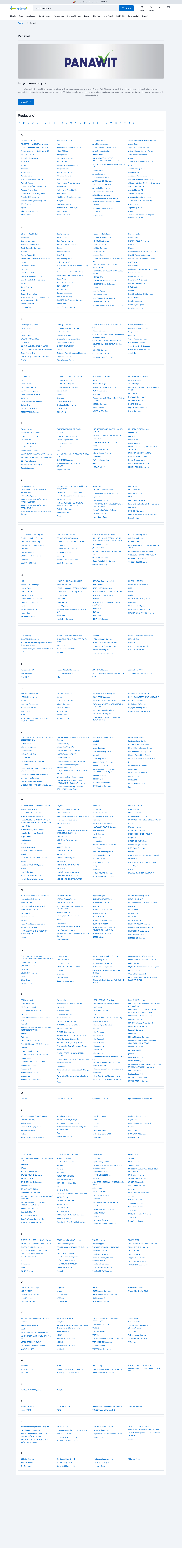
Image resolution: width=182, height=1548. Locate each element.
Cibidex (59, 349)
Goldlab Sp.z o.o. (134, 542)
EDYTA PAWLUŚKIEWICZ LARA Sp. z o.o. (36, 454)
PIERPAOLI (61, 1066)
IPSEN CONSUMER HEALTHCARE (141, 636)
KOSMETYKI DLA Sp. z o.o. (102, 714)
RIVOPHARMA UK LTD (101, 1130)
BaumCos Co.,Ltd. (27, 273)
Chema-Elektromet (64, 335)
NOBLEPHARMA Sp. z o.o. (102, 910)
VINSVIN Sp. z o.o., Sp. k (66, 1338)
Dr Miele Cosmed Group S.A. (139, 377)
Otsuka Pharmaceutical (137, 974)
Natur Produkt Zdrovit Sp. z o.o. (33, 924)
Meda (59, 827)
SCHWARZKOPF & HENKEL (67, 1155)
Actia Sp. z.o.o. (26, 176)
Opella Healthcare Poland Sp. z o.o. (105, 956)
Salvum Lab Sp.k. (27, 1178)
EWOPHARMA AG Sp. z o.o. (139, 463)
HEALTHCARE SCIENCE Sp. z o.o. (69, 592)
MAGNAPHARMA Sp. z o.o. (31, 813)
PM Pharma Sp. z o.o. (100, 1011)
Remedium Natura (99, 1116)
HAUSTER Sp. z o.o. (64, 585)
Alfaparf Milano (62, 151)
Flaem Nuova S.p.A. (99, 517)
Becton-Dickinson (27, 304)
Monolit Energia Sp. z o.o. (137, 845)
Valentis (24, 1322)
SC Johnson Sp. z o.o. (29, 1215)
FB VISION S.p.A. (63, 513)
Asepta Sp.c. (132, 144)
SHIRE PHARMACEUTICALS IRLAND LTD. (73, 1194)
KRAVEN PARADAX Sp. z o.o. (139, 693)
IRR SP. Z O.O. (133, 639)
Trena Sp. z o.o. (134, 1251)
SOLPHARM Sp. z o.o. (100, 1195)
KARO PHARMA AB (28, 708)
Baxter (23, 283)
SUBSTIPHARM (134, 1162)
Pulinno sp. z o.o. (134, 1070)
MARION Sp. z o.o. (28, 847)
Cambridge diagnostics (29, 325)
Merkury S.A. (97, 841)
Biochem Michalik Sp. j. (101, 234)
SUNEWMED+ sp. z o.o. (137, 1178)
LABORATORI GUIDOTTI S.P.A (68, 751)
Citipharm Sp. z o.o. (64, 357)
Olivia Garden (26, 980)
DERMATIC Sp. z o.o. (65, 380)
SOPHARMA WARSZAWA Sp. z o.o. (105, 1202)
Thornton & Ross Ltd (64, 1267)
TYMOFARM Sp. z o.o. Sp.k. (138, 1265)
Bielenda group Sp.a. (64, 293)
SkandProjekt (97, 1155)
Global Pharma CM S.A (101, 557)
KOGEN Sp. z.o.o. (63, 718)
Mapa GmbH (26, 837)
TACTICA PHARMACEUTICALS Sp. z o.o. (36, 1244)
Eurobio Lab (132, 433)
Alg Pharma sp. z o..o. (65, 158)
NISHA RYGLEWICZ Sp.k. (102, 899)
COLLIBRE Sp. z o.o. (99, 350)
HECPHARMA (62, 595)
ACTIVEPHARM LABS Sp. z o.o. (32, 179)
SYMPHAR (132, 1210)
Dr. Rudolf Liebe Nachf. (137, 397)
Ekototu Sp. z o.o (27, 468)
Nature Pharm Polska (29, 927)
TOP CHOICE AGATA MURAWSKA (105, 1247)
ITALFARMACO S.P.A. (136, 650)
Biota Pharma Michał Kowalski (103, 298)
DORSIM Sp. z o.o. (99, 404)
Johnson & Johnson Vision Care (140, 673)
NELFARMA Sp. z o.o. (65, 896)
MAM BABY (25, 826)
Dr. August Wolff (134, 380)
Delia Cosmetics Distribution (31, 401)
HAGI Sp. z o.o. (26, 592)
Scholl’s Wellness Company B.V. (32, 1219)
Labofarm (24, 765)
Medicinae (96, 806)
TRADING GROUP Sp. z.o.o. (102, 1267)
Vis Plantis (60, 1349)
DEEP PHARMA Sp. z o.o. (30, 394)
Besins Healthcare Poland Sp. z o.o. (70, 275)
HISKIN (131, 592)
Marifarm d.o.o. (26, 840)
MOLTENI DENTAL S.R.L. (137, 841)
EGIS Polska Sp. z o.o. (29, 461)
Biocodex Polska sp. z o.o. (102, 237)
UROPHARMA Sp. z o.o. (101, 1291)
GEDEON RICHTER (28, 563)
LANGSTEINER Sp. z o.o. (101, 752)
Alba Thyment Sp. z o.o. (30, 211)
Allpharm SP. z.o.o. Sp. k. (66, 172)
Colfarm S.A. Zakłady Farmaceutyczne (106, 340)
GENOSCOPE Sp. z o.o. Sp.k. (67, 559)
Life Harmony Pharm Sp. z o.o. (139, 752)
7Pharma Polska (134, 1459)
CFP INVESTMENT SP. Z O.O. (68, 328)
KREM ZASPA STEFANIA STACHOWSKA (143, 697)
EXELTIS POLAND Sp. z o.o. (138, 467)
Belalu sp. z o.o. (62, 237)
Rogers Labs (132, 1120)
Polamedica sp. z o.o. (100, 1021)
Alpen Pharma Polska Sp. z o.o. (68, 183)
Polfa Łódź (96, 1028)
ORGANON (96, 976)
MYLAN (131, 869)
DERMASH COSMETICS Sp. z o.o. (69, 377)
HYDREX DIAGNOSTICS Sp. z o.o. (141, 613)
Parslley (23, 1033)
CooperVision (133, 332)
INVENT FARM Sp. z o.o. (101, 650)
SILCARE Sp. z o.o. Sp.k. (66, 1201)
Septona (60, 1169)
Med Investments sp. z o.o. (67, 820)
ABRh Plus (25, 162)
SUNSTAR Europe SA (136, 1182)
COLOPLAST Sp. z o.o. (100, 354)
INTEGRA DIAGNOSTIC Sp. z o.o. (105, 643)
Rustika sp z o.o (134, 1137)
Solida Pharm (97, 1188)
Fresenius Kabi (133, 518)
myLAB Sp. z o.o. (134, 866)
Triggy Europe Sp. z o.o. (137, 1258)
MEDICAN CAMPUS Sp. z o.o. (68, 875)
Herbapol (95, 599)
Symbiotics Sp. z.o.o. (136, 1207)
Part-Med (24, 1037)
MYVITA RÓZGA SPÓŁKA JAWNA (141, 873)
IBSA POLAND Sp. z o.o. (30, 639)
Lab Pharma (25, 758)
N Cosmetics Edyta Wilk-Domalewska (35, 896)
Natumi (23, 920)
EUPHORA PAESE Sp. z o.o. (138, 429)
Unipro (59, 1291)
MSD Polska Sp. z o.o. (136, 848)
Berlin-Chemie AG (63, 262)
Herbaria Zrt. (97, 608)
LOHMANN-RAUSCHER (137, 773)
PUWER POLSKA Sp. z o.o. (138, 1081)
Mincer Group (97, 869)
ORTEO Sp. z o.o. (134, 970)
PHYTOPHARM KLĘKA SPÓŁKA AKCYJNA (73, 1059)
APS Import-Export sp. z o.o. (103, 192)
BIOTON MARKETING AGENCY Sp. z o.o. (108, 305)
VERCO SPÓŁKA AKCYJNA (31, 1342)
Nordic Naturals (98, 917)
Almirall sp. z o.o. (63, 179)
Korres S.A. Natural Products (103, 710)
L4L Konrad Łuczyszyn (29, 747)
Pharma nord (26, 1069)
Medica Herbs (62, 854)
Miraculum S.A (133, 809)
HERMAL (95, 612)
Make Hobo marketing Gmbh (32, 816)
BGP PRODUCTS (63, 286)
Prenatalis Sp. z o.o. (135, 1030)
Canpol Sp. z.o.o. (27, 332)
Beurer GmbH (62, 279)
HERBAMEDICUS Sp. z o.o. (102, 595)
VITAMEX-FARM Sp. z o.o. (102, 1342)
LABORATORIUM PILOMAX (103, 737)
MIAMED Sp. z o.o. (99, 859)
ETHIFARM (96, 456)
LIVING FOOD (133, 769)
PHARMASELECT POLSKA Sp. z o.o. (70, 1004)
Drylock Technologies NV (137, 408)
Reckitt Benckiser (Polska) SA (67, 1120)
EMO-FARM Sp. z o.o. (65, 460)
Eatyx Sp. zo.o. (26, 429)
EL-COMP (60, 433)
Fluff (130, 497)
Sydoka (131, 1196)
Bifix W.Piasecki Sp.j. (64, 297)
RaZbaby (24, 1134)
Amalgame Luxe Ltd (64, 204)
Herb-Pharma (97, 585)
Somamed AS (97, 1199)
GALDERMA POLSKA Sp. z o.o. (32, 545)
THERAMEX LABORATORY (67, 1264)
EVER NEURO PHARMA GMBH (140, 453)
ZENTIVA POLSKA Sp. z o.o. (102, 1427)
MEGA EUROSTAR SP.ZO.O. (103, 823)
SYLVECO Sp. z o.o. (135, 1203)
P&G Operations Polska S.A (31, 1011)
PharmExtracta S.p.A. (64, 1028)
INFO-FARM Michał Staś (66, 649)
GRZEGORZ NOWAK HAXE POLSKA (142, 555)
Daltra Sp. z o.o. (27, 384)
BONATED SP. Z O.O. (136, 276)
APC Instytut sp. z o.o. (100, 177)
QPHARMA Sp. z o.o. (100, 1099)
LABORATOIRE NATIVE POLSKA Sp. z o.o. (37, 785)
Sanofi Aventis (26, 1186)
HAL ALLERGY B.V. (28, 595)
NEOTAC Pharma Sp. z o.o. (67, 899)
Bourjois (131, 290)
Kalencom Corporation (29, 704)
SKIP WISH (96, 1158)
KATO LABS (25, 711)
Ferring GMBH (97, 486)
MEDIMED (96, 809)
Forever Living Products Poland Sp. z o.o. (143, 504)
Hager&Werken (26, 588)
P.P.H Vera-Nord (27, 1000)
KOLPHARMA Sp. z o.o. (101, 697)
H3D (23, 581)
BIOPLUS (95, 288)
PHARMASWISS (63, 1011)
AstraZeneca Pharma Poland (138, 155)
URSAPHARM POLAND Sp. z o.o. (105, 1295)
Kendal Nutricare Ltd (64, 693)
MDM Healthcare (63, 813)
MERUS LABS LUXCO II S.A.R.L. (104, 845)
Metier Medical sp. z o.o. (101, 855)
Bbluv (23, 290)
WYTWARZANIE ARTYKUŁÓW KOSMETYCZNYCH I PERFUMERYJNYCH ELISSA (144, 1368)
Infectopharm (62, 645)
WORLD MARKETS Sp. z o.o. (103, 1373)
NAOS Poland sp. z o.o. (29, 910)
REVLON (95, 1123)
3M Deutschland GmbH (66, 1459)
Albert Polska (26, 215)
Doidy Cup (96, 380)
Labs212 (95, 741)
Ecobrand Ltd (26, 440)
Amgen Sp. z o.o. (98, 140)
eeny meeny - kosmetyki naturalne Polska (36, 457)
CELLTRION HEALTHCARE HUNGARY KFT (37, 349)
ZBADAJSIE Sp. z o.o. (65, 1434)
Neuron (59, 919)
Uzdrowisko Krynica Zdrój (138, 1291)
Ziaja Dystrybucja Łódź (100, 1430)
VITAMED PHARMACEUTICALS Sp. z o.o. (108, 1338)
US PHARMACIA (98, 1298)
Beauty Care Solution (29, 294)
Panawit (24, 1024)
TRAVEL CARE (133, 1240)
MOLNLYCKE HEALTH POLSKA (140, 834)
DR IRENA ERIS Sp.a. (100, 411)
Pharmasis (60, 1007)
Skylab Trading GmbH (100, 1162)
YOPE (59, 1410)
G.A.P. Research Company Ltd (32, 535)
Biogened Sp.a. (97, 255)
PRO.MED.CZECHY (135, 1047)
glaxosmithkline (98, 548)
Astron (130, 158)
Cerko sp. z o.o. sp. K (65, 325)
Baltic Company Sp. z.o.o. (30, 244)
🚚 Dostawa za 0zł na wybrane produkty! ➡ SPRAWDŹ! (91, 2)
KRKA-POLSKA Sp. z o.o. (137, 704)
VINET (59, 1335)
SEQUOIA (60, 1172)
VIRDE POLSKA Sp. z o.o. (66, 1346)
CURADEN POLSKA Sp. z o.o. (139, 349)
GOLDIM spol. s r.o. (135, 538)
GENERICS (61, 545)
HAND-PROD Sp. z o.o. (30, 602)
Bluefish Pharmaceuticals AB (139, 255)
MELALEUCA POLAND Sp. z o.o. (104, 827)
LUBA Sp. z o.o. (134, 776)
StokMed (131, 1158)
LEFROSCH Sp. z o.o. (100, 766)
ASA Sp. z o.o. (97, 215)
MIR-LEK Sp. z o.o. (135, 806)
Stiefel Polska (133, 1155)
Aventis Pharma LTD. (136, 190)
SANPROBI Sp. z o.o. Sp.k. (30, 1193)
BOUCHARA (133, 287)
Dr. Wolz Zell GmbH (135, 400)
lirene (130, 762)
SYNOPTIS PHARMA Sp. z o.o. (139, 1214)
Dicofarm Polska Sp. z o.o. (66, 405)
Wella (59, 1366)
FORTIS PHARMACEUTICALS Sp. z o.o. (143, 514)
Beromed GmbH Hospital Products (70, 272)
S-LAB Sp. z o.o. (27, 1155)
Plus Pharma (97, 1007)
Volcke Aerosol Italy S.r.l (137, 1335)
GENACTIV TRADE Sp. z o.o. (67, 538)
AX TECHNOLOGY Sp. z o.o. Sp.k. (141, 201)
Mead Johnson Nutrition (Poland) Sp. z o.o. (73, 816)
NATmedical (25, 913)
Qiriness (24, 1099)
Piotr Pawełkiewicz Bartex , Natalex (105, 1004)
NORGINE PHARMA (100, 924)
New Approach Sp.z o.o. (66, 930)
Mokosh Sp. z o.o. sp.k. (136, 830)
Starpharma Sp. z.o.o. (100, 1220)
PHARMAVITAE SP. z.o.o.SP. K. (68, 1025)
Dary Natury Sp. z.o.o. (29, 387)
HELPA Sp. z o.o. (63, 606)
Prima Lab (132, 1033)
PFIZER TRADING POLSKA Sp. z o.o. (34, 1055)
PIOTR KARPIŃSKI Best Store (103, 1000)
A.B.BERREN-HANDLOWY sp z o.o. (34, 144)
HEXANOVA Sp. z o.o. (100, 619)
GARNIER (24, 559)
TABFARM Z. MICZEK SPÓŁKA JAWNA (36, 1240)
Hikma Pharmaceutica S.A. (138, 585)
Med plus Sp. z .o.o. (64, 823)
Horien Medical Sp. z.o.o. (137, 606)
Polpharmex (96, 1072)
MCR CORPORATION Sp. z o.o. (68, 809)
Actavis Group (26, 172)
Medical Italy (61, 861)
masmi (23, 868)
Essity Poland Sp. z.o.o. (100, 449)
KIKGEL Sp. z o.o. (63, 704)
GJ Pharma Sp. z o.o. (100, 544)
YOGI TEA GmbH (63, 1406)
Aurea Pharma (133, 172)
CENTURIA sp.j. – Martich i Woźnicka (35, 357)
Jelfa (58, 677)
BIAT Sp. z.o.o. (62, 289)
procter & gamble (134, 1050)
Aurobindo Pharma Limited (138, 176)
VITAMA (95, 1335)
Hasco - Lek (25, 613)
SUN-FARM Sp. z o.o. (136, 1175)
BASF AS (24, 269)
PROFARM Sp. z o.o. (136, 1057)
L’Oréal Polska (26, 743)
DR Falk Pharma (98, 408)
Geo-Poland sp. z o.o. (64, 563)
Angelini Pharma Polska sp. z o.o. (104, 148)
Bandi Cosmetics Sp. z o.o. (30, 248)
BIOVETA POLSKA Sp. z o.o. (138, 241)
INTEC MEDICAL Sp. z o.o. (102, 639)
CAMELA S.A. (26, 328)
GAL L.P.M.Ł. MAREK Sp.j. (30, 542)
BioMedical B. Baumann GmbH (104, 280)
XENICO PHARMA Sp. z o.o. (31, 1390)
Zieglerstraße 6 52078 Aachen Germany (107, 1434)
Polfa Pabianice (98, 1032)
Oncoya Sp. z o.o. (63, 963)
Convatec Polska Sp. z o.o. (138, 328)
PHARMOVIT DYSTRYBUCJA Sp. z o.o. (71, 1035)
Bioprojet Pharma (99, 291)
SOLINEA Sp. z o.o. (99, 1192)
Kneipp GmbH (62, 715)
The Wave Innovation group (67, 1257)
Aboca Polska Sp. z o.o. (29, 158)
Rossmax (131, 1127)
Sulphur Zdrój (133, 1165)
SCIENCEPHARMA (64, 1158)
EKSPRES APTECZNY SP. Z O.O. (69, 429)
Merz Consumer (98, 848)
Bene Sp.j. (60, 255)
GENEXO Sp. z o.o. (64, 552)
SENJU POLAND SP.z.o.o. (66, 1162)
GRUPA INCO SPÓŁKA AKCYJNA (140, 551)
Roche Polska (97, 1137)
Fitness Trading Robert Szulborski (104, 510)
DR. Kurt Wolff (134, 393)
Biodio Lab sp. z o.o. (99, 244)
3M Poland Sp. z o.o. (64, 1462)
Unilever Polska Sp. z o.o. (30, 1295)
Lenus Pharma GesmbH (101, 782)
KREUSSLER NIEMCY (136, 701)
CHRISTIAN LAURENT (65, 346)
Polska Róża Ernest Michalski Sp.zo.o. (106, 1076)
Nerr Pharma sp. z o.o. (65, 903)
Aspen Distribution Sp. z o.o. (139, 148)
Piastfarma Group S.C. (65, 1063)
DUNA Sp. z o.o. (134, 411)
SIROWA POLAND (64, 1218)
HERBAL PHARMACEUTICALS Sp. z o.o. (107, 592)
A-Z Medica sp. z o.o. (28, 140)
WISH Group (97, 1366)
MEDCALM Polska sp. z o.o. (67, 840)
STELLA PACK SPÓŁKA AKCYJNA (104, 1223)
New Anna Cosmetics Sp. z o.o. (68, 926)
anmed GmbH (97, 155)
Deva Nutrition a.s (63, 394)
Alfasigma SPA (62, 155)
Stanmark (96, 1216)
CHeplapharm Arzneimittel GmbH (69, 339)
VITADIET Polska (98, 1331)
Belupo (59, 248)
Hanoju (23, 606)
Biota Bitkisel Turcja (99, 295)
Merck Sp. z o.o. (98, 834)
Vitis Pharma (133, 1318)
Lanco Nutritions (98, 748)
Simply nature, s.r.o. (64, 1211)
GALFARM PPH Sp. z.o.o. (30, 552)
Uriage (94, 1287)
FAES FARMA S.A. (27, 486)
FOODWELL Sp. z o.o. (136, 500)
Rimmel (95, 1127)
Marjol (23, 854)
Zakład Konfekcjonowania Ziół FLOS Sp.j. (36, 1430)
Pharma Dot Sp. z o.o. (29, 1065)
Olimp (23, 976)
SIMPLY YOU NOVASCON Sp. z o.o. (70, 1215)
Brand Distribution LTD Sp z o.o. (140, 294)
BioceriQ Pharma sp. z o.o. (66, 307)
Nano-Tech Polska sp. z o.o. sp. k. (33, 906)
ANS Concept (97, 170)
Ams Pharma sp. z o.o (100, 144)
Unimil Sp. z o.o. (27, 1298)
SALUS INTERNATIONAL (30, 1171)
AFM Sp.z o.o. (26, 204)
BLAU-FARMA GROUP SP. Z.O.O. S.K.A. (143, 252)
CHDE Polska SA (63, 332)
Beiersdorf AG (26, 307)
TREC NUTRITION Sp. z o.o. (138, 1247)
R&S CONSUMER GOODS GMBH (34, 1116)
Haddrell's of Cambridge (30, 585)
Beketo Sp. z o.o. (63, 234)
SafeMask (24, 1164)
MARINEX (25, 844)
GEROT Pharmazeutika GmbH (103, 535)
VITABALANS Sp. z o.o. (101, 1324)
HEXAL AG (96, 615)
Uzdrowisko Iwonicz (135, 1287)
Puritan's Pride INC (135, 1074)
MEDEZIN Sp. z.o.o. (64, 847)
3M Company (26, 1466)
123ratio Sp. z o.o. (27, 1459)
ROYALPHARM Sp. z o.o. (137, 1134)
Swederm (131, 1189)
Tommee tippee (98, 1244)
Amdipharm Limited (64, 215)
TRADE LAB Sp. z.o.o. (100, 1264)
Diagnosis (60, 398)
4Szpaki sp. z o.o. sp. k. (100, 1462)
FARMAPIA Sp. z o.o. (64, 499)
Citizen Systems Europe (65, 360)
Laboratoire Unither (28, 788)
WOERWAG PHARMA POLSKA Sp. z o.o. (107, 1369)
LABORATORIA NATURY (66, 754)
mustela (131, 852)
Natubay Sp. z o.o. (28, 917)
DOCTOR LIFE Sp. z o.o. (101, 377)
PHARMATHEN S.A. (64, 1014)
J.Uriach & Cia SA (27, 670)
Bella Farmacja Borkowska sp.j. (68, 244)
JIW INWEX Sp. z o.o (100, 670)
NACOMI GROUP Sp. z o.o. (31, 899)
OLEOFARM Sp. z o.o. (29, 973)
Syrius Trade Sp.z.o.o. (136, 1221)
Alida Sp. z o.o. (62, 162)
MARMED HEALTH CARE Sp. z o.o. (34, 858)
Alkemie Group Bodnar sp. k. (67, 165)
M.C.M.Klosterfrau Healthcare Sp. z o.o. (35, 806)
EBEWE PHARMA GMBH (30, 433)
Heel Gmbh (61, 599)
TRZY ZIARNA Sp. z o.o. (137, 1261)
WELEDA (24, 1373)
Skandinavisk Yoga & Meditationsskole (71, 1222)
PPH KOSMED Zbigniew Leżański (140, 1016)
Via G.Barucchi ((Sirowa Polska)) (33, 1346)
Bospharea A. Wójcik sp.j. (137, 280)
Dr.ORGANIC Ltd (134, 404)
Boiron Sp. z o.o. (134, 273)
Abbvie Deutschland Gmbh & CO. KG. (35, 151)
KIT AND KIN (62, 711)
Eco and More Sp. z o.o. (30, 436)
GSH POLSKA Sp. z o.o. (137, 558)
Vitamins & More (98, 1346)
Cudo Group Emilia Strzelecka (139, 346)
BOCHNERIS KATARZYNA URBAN (141, 259)
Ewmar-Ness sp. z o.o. (136, 460)
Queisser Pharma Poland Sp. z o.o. (141, 1099)
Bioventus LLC (133, 237)
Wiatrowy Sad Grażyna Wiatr (68, 1373)
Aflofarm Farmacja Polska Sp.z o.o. (34, 201)
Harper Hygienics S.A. (29, 609)
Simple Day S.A (62, 1208)
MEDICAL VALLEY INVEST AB (68, 865)
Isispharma (132, 643)
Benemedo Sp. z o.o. (64, 259)
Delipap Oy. (25, 405)
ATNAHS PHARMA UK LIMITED (140, 162)
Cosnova (131, 335)
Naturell (24, 937)
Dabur (23, 380)
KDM (23, 715)
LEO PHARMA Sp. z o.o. (101, 786)
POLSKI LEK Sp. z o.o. (136, 1000)
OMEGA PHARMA (64, 960)
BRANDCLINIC (134, 298)
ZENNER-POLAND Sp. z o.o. (67, 1441)
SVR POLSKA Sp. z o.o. (137, 1186)
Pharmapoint (61, 1000)
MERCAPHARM (98, 830)
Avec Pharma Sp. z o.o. (136, 186)
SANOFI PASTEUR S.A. (29, 1189)
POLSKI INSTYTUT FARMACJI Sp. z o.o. (107, 1079)
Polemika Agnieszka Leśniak (102, 1025)
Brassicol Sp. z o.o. (135, 301)
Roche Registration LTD (137, 1116)
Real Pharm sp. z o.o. (64, 1116)
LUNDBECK (132, 780)
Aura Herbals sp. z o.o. (136, 169)
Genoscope (61, 556)
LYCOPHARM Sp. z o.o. (137, 783)
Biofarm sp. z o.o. (98, 252)
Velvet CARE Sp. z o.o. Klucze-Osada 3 (35, 1332)
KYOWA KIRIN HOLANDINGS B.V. (141, 711)
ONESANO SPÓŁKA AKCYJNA (68, 967)
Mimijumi (95, 866)
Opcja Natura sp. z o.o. (65, 981)
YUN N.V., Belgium (135, 1406)
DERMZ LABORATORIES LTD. (68, 387)
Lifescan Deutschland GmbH (139, 755)
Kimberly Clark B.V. (64, 708)
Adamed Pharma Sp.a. (29, 190)
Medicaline (61, 868)
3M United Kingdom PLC (66, 1466)
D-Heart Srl (25, 377)
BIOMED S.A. (97, 277)
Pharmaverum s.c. (63, 1018)
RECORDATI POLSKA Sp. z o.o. (68, 1123)
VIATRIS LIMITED (27, 1349)
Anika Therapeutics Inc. (101, 151)
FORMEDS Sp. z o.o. (136, 511)
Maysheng (60, 806)
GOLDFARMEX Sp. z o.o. (137, 535)
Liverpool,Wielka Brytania (137, 766)
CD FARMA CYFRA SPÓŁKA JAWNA (35, 346)
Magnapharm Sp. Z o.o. (29, 809)
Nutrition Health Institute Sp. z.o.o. (141, 927)
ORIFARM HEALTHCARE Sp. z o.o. (141, 956)
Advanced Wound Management (33, 194)
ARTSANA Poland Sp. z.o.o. (102, 208)
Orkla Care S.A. (134, 963)
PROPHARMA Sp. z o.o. (137, 1061)
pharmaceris (25, 1076)
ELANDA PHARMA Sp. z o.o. (67, 436)
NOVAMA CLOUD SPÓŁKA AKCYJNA (142, 903)
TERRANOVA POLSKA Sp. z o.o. (69, 1240)
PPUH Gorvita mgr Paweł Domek (140, 1023)
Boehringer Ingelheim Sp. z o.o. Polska (142, 269)
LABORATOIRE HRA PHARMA (32, 781)
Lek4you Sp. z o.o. (99, 775)
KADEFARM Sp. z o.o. (29, 697)
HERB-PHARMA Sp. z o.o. (102, 588)
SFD (58, 1187)
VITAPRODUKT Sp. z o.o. (101, 1349)
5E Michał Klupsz (98, 1466)
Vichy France (61, 1322)
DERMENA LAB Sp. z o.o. (66, 384)
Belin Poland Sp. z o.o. (65, 241)
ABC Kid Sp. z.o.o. (27, 155)
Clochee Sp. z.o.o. (99, 331)
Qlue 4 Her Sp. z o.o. (64, 1099)
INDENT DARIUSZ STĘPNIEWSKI (69, 636)
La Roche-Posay (27, 751)
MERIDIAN (96, 838)
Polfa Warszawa (98, 1043)
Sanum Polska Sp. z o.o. (30, 1208)
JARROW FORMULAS (65, 673)
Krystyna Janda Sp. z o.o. (137, 708)
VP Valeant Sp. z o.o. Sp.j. (137, 1338)
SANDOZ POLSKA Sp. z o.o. (31, 1182)
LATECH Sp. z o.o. (99, 759)
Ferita (59, 516)
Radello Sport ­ (26, 1123)
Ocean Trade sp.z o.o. (29, 962)
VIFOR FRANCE (63, 1331)
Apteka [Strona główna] (20, 23)
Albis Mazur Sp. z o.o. (65, 140)
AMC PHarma (62, 211)
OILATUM (24, 969)
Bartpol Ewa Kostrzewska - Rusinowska (35, 259)
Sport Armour (97, 1206)
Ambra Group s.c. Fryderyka (67, 208)
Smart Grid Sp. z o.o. (100, 1171)
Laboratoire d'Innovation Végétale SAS (35, 774)
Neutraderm (61, 923)
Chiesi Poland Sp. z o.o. (65, 342)
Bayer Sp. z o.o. (26, 287)
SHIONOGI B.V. (62, 1190)
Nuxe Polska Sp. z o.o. (136, 934)
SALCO (23, 1168)
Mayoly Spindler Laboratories (32, 879)
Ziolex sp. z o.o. (98, 1437)
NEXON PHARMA (64, 940)
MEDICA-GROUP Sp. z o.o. (67, 858)
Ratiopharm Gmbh (28, 1130)
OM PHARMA (62, 956)
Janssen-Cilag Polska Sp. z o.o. (68, 670)
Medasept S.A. (62, 837)
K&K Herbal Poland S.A (29, 693)
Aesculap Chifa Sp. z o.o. (30, 197)
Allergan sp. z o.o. (63, 169)
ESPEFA (95, 446)
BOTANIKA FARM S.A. (136, 283)
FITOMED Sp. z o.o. (99, 513)
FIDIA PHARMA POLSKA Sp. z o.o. (105, 493)
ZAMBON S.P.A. (63, 1427)
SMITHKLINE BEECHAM (101, 1175)
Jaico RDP (25, 677)
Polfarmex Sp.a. (98, 1046)
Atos (130, 165)
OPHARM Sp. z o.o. (99, 960)
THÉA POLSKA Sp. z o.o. (66, 1260)
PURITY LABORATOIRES (137, 1078)
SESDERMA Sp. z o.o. (65, 1179)
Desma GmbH (62, 391)
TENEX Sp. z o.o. (27, 1271)
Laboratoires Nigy (63, 743)
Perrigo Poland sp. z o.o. (30, 1051)
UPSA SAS (61, 1298)
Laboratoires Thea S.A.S (65, 747)
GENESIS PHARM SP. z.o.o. (67, 549)
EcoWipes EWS (27, 447)
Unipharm (60, 1287)
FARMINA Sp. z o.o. (64, 509)
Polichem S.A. (97, 1050)
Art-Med (95, 205)
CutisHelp (132, 353)
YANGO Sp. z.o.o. (27, 1406)
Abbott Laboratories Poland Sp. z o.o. (35, 148)
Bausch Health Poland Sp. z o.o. (33, 280)
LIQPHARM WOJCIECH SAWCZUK (141, 759)
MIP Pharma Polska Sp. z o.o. (103, 876)
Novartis (131, 906)
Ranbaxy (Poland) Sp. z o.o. (31, 1127)
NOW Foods (133, 913)
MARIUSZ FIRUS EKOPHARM (32, 851)
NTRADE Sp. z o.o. (135, 920)
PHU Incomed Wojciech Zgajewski (69, 1043)
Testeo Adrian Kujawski (65, 1244)
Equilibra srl (96, 439)
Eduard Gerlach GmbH (29, 450)
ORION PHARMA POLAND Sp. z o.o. (142, 960)
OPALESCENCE (62, 977)
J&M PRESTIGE (27, 673)
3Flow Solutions (27, 1462)
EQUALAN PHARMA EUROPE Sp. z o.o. (107, 435)
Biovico (131, 244)
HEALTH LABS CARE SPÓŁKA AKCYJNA (72, 588)
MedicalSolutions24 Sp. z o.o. (68, 872)
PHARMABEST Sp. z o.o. (30, 1072)
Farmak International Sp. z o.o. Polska (71, 496)
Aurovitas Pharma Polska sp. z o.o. (141, 179)
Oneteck (60, 970)
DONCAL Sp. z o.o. (99, 391)
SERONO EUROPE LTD (65, 1176)
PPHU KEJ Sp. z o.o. (135, 1019)
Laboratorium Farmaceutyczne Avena (71, 761)
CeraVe (23, 360)
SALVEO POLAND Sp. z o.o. (31, 1175)
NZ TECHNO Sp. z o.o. (136, 938)
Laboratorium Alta (63, 758)
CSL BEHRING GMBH (136, 342)
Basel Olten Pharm (28, 266)
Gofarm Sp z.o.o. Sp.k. (100, 564)
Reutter (95, 1120)
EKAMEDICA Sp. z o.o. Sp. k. (31, 464)
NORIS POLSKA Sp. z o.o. (102, 933)
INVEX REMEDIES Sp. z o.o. (103, 653)
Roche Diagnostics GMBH (102, 1134)
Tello (22, 1260)
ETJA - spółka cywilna (100, 460)
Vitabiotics (96, 1328)
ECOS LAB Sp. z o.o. (28, 443)
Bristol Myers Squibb (136, 305)
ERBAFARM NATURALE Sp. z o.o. (105, 442)
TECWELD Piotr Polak (29, 1257)
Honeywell (132, 602)
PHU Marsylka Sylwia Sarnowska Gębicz (72, 1046)
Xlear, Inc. (60, 1390)
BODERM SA (133, 266)
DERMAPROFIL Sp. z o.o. (30, 412)
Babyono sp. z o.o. (28, 241)
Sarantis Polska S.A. (28, 1212)
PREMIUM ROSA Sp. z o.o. (138, 1026)
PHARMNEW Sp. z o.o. (65, 1032)
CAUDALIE (25, 342)
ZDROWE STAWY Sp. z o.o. (67, 1437)
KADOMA (24, 701)
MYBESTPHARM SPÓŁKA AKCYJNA (142, 862)
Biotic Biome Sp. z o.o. (100, 302)
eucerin (95, 463)
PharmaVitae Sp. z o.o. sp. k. (67, 1021)
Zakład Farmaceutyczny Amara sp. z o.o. (36, 1427)
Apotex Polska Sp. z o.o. (101, 188)
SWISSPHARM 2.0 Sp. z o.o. (139, 1193)
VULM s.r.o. (132, 1342)
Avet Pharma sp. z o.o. (136, 194)
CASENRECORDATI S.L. (30, 339)
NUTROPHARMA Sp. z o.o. (138, 931)
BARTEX (24, 252)
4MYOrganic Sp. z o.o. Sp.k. (102, 1459)
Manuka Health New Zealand (32, 833)
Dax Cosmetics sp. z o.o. (30, 391)
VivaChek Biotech (135, 1322)
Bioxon (131, 248)
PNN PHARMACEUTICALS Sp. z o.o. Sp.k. (108, 1018)
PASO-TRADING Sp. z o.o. (30, 1041)
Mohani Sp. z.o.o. (134, 827)
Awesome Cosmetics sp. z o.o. (139, 197)
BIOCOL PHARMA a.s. (100, 241)
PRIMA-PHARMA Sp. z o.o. (138, 1037)
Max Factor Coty (27, 872)
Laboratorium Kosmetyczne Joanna (70, 777)
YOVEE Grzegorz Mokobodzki (103, 1410)
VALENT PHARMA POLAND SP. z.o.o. (35, 1318)
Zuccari (131, 1439)
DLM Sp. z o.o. (62, 408)
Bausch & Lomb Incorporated (32, 276)
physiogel (60, 1050)
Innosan (60, 652)
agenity (23, 208)
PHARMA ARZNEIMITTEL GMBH (33, 1062)
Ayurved (131, 211)
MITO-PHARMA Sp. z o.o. (138, 816)
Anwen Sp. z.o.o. (98, 174)
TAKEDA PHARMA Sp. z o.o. (31, 1247)
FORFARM (132, 507)
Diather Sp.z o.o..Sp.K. (65, 401)
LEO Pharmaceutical (135, 737)
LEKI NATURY (97, 779)
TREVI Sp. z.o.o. (134, 1254)
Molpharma (132, 838)
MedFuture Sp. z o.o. (64, 851)
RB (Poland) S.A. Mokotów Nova (33, 1137)
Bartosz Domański (28, 255)
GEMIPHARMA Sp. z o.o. (66, 535)
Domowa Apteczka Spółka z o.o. (104, 387)
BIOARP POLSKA (63, 304)
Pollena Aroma (97, 1053)
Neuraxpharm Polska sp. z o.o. (68, 916)
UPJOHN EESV (62, 1295)
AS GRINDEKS (98, 212)
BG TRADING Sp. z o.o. (65, 282)
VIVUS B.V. (132, 1331)
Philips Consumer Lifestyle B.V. (68, 1039)
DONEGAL (96, 394)
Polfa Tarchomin (98, 1039)
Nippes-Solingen (98, 896)
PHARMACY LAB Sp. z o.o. (31, 1079)
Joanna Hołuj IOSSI (135, 670)
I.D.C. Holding (26, 636)
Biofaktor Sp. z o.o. (99, 248)
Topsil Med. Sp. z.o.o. (100, 1254)
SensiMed (60, 1165)
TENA (23, 1267)
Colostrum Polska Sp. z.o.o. (102, 357)
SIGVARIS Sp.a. (62, 1197)
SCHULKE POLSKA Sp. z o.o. (31, 1222)
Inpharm (95, 636)
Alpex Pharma (62, 186)
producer (131, 1054)
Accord (23, 165)
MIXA (130, 823)
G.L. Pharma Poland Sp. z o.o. (32, 538)
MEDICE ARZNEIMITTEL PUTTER (69, 879)
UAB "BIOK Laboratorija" (30, 1287)
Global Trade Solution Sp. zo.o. (103, 561)
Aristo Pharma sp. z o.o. (101, 195)
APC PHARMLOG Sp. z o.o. (102, 181)
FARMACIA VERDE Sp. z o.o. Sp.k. (69, 492)
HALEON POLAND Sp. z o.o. (31, 599)
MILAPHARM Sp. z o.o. (101, 862)
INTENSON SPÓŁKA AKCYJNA (104, 646)
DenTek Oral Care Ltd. (29, 408)
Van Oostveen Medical (29, 1325)
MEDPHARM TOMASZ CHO (103, 816)
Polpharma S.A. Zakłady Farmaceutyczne (107, 1069)
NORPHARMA (97, 937)
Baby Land (25, 237)
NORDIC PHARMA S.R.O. (102, 920)
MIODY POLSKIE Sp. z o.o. (102, 873)
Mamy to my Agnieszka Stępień (32, 829)
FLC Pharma (132, 486)
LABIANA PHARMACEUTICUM (32, 761)
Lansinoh (95, 755)
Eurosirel (131, 436)
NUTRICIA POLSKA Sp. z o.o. (139, 924)
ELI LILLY (60, 447)
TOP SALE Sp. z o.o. (99, 1251)
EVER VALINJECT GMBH (137, 456)
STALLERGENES (98, 1213)
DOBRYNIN (61, 412)
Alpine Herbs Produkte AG (66, 190)
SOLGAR (95, 1178)
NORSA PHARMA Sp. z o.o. (138, 896)
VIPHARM (60, 1342)
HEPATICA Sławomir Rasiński (103, 581)
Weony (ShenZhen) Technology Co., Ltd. (71, 1369)
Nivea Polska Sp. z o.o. (100, 903)
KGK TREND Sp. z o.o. (65, 701)
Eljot (58, 450)
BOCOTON (132, 262)
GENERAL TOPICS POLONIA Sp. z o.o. (71, 542)
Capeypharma (26, 335)
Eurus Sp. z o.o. (134, 440)
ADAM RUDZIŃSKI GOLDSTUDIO (34, 186)
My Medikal (132, 859)
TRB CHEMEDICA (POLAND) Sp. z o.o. (143, 1244)
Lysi (129, 787)
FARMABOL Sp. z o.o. (29, 496)
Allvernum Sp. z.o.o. (64, 176)
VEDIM (23, 1329)
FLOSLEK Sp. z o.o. (135, 493)
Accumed (24, 169)
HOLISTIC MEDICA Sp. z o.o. (139, 599)
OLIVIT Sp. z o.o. (27, 983)
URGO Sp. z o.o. (63, 1302)
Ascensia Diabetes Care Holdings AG (142, 140)
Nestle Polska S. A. (64, 912)
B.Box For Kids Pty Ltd (29, 234)
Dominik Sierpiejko (99, 384)
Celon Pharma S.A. (28, 353)
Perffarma (24, 1048)
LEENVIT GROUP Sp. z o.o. (102, 762)
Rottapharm (132, 1130)
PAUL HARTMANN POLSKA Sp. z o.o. (35, 1044)
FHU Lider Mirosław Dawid (102, 490)
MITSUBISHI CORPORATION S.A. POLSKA (144, 820)
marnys (23, 861)
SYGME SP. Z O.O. (135, 1200)
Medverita (96, 820)
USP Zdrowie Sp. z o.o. (100, 1302)
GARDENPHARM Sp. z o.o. (31, 556)
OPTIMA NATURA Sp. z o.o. (102, 963)
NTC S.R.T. (132, 917)
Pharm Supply (26, 1058)
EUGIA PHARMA (98, 467)
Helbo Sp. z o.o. (62, 602)
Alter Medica (61, 194)
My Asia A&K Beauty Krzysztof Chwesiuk (143, 855)
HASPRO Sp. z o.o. (28, 616)
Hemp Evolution (63, 615)
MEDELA (60, 844)
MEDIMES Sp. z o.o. (100, 813)
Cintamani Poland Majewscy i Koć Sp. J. (71, 353)
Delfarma (24, 398)
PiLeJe (59, 1082)
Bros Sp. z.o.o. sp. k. (135, 308)
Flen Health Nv (134, 490)
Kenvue (59, 697)
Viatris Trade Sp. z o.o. (65, 1318)
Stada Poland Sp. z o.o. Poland (103, 1209)
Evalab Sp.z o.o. (134, 443)
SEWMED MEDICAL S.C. (66, 1183)
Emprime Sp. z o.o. (64, 470)
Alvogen (60, 201)
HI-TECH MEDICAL (135, 581)
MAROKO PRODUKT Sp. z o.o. (32, 865)
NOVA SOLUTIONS (135, 899)
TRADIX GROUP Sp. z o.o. (102, 1271)
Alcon (59, 144)
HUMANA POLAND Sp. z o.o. (139, 609)
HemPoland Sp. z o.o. (65, 619)
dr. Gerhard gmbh (135, 384)
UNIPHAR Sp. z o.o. (28, 1302)
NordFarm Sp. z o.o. (99, 913)
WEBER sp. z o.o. (27, 1369)
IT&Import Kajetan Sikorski (138, 646)
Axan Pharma (133, 204)
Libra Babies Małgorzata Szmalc (140, 748)
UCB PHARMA (26, 1291)
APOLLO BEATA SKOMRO (102, 184)
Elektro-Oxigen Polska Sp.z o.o (68, 440)
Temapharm (25, 1264)
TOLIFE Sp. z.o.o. (98, 1240)
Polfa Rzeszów (97, 1035)
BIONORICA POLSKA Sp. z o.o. (104, 284)
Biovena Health (134, 234)
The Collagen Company (65, 1253)
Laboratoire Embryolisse (30, 778)
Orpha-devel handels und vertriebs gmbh (143, 967)
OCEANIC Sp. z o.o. (28, 966)
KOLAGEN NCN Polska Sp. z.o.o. (104, 693)
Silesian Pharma (62, 1204)
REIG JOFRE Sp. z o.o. (65, 1136)
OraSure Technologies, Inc (102, 967)
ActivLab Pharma (27, 183)
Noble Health (97, 906)
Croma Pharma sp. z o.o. (137, 339)
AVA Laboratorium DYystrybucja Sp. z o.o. (144, 183)
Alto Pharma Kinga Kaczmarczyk (69, 197)
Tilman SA (60, 1271)
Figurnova (96, 497)
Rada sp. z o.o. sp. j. (28, 1120)
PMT (94, 1014)
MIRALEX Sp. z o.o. (135, 813)
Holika (130, 595)
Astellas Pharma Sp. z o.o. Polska (140, 151)
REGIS (59, 1133)
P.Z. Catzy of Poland (28, 1007)
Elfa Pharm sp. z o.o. (64, 443)
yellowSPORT (26, 1410)
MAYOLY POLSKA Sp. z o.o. (31, 875)
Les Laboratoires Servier (137, 741)
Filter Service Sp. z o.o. (100, 500)
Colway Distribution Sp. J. (138, 325)
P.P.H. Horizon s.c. (27, 1004)
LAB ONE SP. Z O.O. (28, 754)
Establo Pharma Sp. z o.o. (101, 453)
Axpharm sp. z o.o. (135, 208)
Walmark (24, 1366)
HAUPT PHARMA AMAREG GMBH (70, 581)
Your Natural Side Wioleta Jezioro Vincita (107, 1406)
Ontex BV (60, 974)
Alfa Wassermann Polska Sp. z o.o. (69, 148)
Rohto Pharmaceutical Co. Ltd (139, 1123)
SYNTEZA (132, 1217)
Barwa (23, 262)
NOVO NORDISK (135, 910)
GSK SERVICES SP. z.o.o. (137, 562)
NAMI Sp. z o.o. (27, 903)
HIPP (130, 588)
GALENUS (25, 549)
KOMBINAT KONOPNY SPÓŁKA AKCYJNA (108, 701)
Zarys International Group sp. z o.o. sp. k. (72, 1430)
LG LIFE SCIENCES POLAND (139, 744)
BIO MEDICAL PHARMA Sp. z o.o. (69, 300)
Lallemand (96, 744)
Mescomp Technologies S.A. (102, 852)
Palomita (24, 1014)
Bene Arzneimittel (63, 252)
